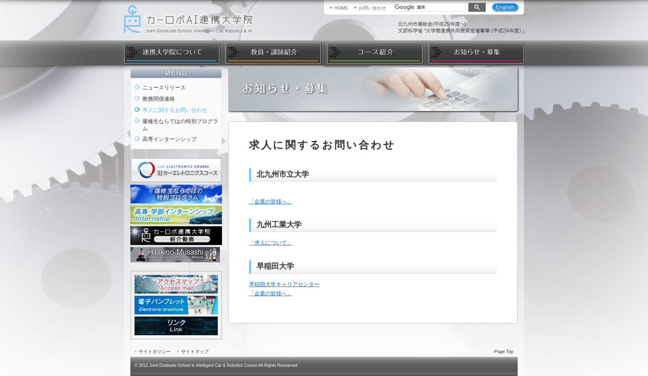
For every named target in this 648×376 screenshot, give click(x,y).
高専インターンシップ (169, 139)
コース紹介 (374, 52)
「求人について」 (270, 243)
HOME (341, 7)
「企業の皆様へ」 (270, 201)
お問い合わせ (372, 7)
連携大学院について (173, 52)
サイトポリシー (155, 351)
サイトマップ (195, 351)
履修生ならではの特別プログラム (180, 124)
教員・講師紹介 (273, 52)
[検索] (429, 7)
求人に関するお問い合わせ (174, 110)
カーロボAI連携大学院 (191, 19)
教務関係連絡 (158, 99)
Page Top (503, 351)
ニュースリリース (164, 87)
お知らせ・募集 (475, 52)
